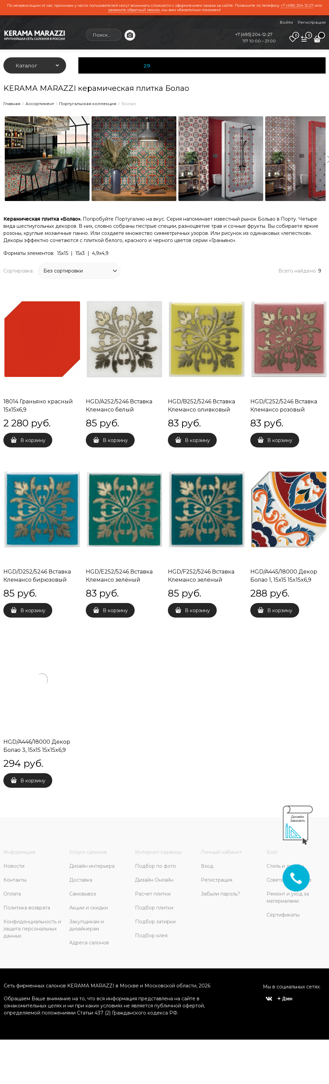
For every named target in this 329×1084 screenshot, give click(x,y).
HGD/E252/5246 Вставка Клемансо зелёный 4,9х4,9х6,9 (119, 579)
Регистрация (312, 22)
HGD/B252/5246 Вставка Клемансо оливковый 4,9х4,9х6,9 (201, 409)
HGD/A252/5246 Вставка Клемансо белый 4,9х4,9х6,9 (119, 409)
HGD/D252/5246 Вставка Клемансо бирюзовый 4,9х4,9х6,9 (37, 579)
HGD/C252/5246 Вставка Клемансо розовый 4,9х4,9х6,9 (283, 409)
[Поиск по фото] (129, 35)
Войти (286, 22)
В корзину (32, 440)
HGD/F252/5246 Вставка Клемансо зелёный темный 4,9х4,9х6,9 (201, 579)
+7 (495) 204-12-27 (296, 5)
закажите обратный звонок (134, 9)
